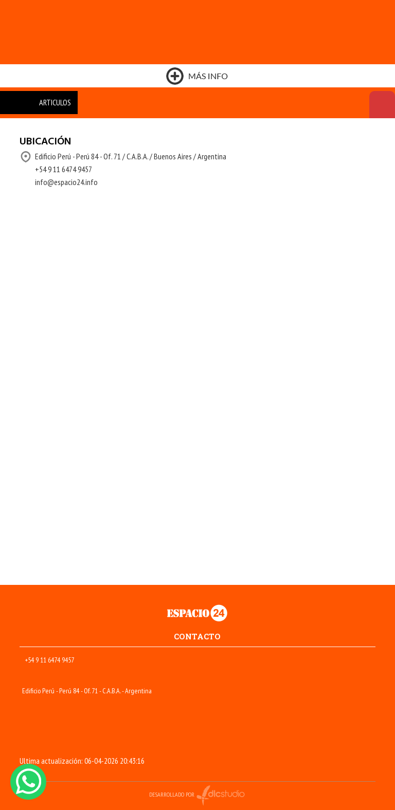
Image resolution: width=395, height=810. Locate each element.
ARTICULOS (55, 102)
